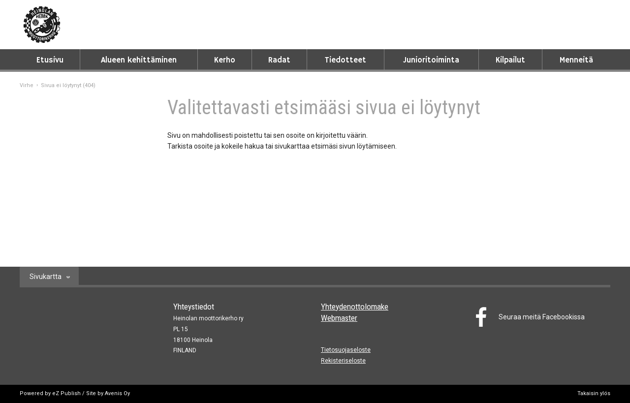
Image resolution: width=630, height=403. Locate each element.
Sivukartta (46, 276)
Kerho (224, 60)
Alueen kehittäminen (139, 60)
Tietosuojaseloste (346, 349)
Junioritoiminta (431, 60)
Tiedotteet (345, 60)
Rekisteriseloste (343, 360)
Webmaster (339, 318)
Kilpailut (510, 60)
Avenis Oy (117, 393)
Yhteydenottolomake (354, 306)
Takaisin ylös (593, 393)
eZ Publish (66, 393)
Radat (279, 60)
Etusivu (49, 60)
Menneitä (576, 60)
